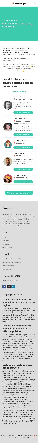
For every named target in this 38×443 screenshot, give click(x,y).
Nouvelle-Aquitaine (26, 317)
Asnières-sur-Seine (18, 337)
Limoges (10, 346)
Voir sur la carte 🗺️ (19, 92)
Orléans (29, 350)
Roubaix (5, 354)
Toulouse (29, 356)
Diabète (17, 384)
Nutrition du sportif (19, 397)
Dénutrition (27, 382)
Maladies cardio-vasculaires (25, 391)
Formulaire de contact (10, 280)
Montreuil (15, 348)
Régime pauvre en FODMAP (21, 406)
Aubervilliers (30, 337)
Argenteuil (6, 337)
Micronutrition (7, 397)
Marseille (22, 346)
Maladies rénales (20, 395)
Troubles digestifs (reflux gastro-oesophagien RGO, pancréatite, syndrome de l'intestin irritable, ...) (18, 416)
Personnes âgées (8, 401)
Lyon (15, 346)
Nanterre (5, 350)
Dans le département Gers (15, 53)
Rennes (30, 352)
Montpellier (6, 348)
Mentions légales (8, 266)
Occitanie (5, 319)
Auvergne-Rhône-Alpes (10, 308)
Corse (33, 311)
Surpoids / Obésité (25, 412)
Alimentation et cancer (10, 373)
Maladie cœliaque (8, 391)
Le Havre (24, 343)
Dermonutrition (7, 384)
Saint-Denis (19, 354)
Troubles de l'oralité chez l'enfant (13, 414)
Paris (4, 352)
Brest (13, 341)
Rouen (11, 354)
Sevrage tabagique (18, 410)
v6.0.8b (27, 437)
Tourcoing (5, 359)
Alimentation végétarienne (11, 377)
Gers (13, 61)
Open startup (7, 247)
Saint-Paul (6, 356)
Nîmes (23, 350)
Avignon (5, 339)
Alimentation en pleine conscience (23, 371)
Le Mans (32, 343)
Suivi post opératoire (10, 412)
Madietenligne (21, 435)
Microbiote (31, 395)
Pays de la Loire (15, 319)
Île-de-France (13, 315)
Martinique (31, 315)
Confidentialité (7, 269)
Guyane (23, 313)
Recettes (5, 244)
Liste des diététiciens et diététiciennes (16, 50)
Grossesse (6, 388)
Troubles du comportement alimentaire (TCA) (18, 421)
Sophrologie (31, 410)
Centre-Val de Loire (23, 311)
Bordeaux (21, 339)
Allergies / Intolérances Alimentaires (15, 380)
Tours (12, 359)
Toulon (22, 356)
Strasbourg (15, 356)
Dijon (10, 343)
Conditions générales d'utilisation (13, 259)
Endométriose (26, 386)
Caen (18, 341)
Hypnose (27, 388)
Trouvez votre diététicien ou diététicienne (16, 48)
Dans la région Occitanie (10, 52)
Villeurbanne (19, 359)
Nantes (12, 350)
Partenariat (6, 241)
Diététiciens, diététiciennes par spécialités (17, 366)
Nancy (30, 348)
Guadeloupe (16, 313)
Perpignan (10, 352)
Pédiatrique (23, 399)
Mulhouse (23, 348)
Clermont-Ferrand (27, 341)
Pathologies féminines (10, 399)
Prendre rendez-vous (23, 113)
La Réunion (23, 315)
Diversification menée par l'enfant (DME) (16, 385)
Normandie (14, 317)
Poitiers (18, 352)
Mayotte (6, 317)
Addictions (6, 371)
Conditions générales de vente (12, 262)
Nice (17, 350)
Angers (24, 335)
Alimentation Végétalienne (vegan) (14, 375)
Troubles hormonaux (9, 423)
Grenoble (16, 343)
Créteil (4, 343)
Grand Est (6, 313)
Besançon (12, 339)
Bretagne (11, 311)
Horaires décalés (17, 388)
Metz (28, 346)
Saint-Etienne (29, 354)
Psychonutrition (13, 404)
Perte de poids (21, 401)
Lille (3, 346)
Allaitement (26, 377)
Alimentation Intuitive (26, 373)
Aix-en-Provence (8, 335)
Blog (4, 237)
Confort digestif (16, 382)
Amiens (18, 335)
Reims (24, 352)
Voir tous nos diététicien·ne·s (19, 193)
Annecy (31, 335)
